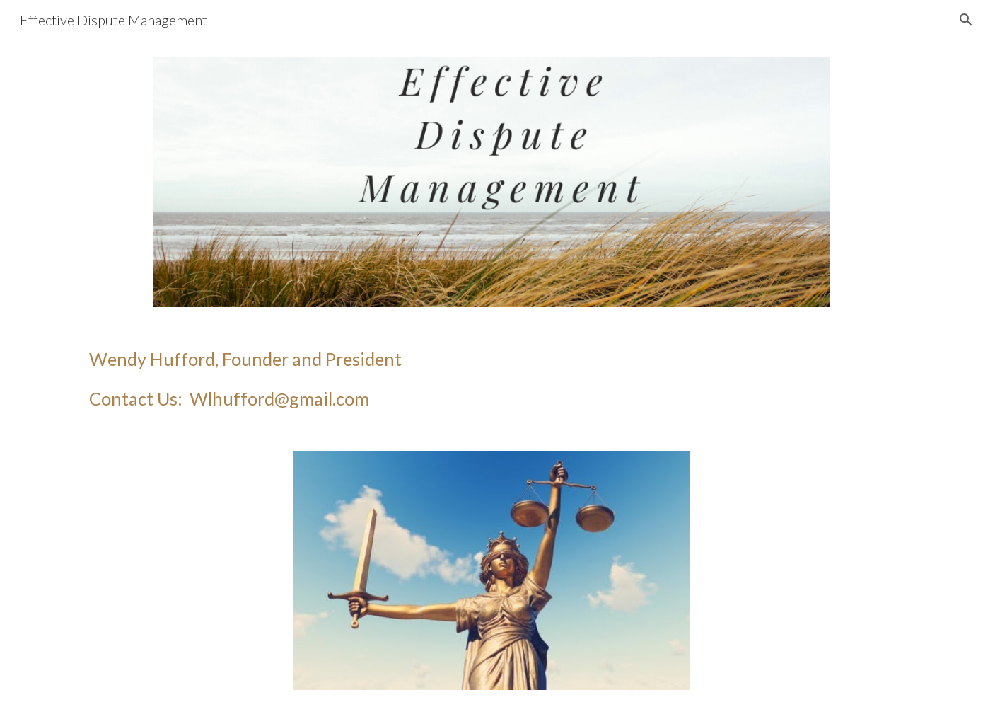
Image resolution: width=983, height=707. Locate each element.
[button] (966, 20)
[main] (491, 379)
